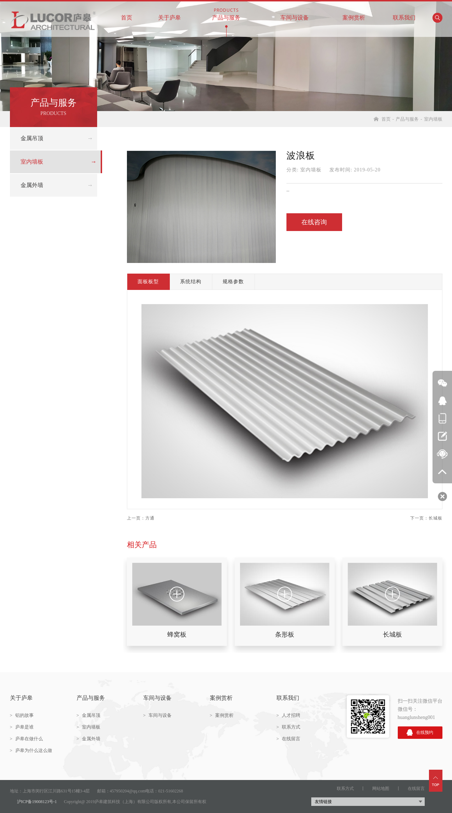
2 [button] (132, 658)
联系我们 (404, 14)
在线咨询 (314, 222)
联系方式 (288, 727)
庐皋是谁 (22, 727)
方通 (150, 518)
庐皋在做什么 (26, 739)
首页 (126, 14)
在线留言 (288, 739)
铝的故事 (22, 715)
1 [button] (132, 644)
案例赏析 (353, 14)
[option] (177, 601)
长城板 (435, 518)
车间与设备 (295, 14)
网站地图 (380, 788)
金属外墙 (32, 185)
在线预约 (420, 732)
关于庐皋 (169, 14)
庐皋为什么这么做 (31, 750)
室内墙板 (433, 119)
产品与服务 (226, 14)
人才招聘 (288, 715)
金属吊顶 (32, 138)
